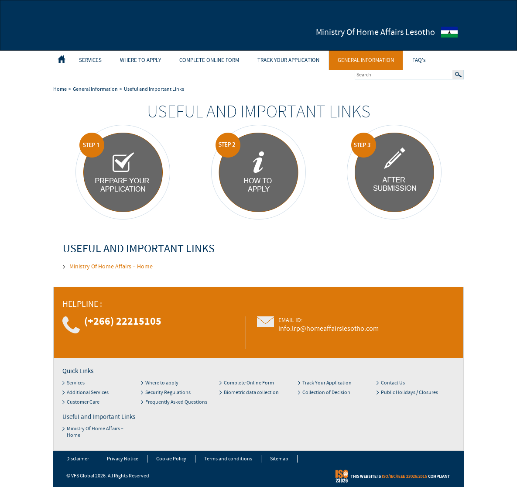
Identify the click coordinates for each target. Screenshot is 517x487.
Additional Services (88, 392)
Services (90, 60)
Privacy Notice (122, 459)
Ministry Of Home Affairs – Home (111, 267)
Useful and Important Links (154, 89)
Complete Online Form (209, 60)
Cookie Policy (171, 459)
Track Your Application (288, 60)
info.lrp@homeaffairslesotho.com (328, 328)
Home (60, 89)
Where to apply (140, 60)
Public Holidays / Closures (409, 392)
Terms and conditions (228, 459)
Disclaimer (77, 459)
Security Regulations (168, 392)
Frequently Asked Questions (176, 402)
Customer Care (83, 402)
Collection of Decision (326, 392)
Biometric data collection (251, 392)
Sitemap (279, 459)
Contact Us (393, 383)
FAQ (418, 60)
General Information (366, 60)
